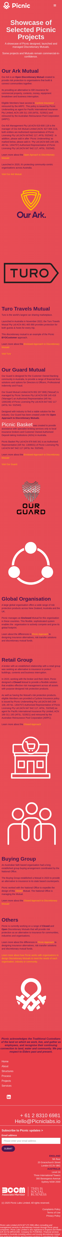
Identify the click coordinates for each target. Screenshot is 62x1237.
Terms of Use (53, 1212)
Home (5, 1061)
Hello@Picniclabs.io (37, 1121)
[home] (21, 5)
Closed (19, 891)
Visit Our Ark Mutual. (12, 174)
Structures (7, 1071)
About (5, 1066)
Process (6, 1076)
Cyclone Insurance (44, 103)
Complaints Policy (51, 1209)
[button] (55, 5)
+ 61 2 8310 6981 (40, 1115)
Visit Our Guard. (10, 464)
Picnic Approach (40, 634)
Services (6, 1085)
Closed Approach (32, 724)
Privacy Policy (53, 1215)
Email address (9, 1135)
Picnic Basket (17, 424)
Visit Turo (6, 353)
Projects (6, 1080)
